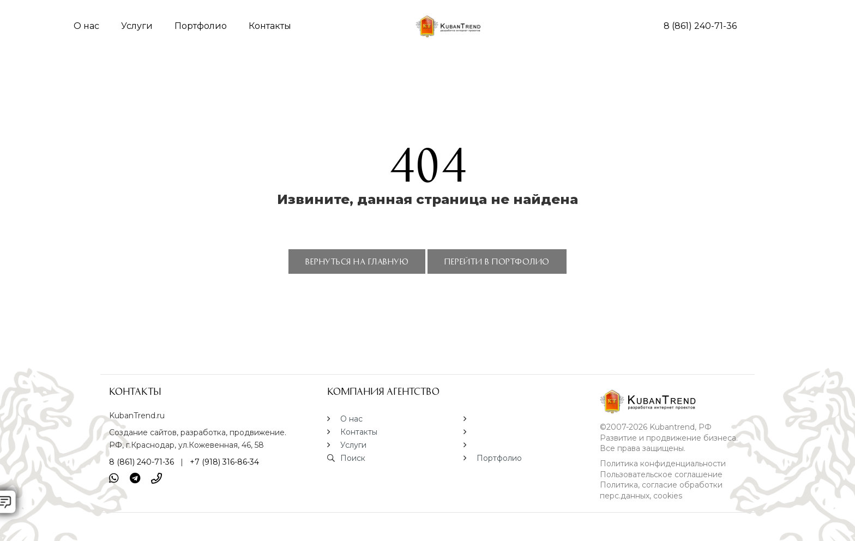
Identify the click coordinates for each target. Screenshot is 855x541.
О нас (86, 26)
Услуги (137, 26)
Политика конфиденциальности (663, 463)
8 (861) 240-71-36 (700, 26)
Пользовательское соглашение (661, 474)
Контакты (270, 26)
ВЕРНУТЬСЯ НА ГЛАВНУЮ (356, 261)
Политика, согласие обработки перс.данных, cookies (661, 490)
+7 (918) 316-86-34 (224, 462)
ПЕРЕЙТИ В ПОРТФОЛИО (497, 261)
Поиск (352, 458)
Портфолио (200, 26)
